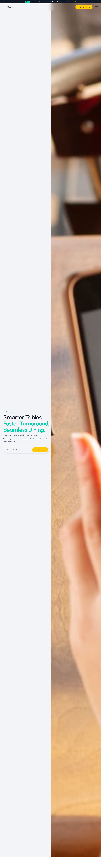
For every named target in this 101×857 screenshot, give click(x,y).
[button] (97, 2)
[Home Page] (9, 7)
